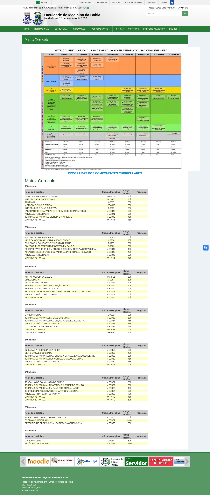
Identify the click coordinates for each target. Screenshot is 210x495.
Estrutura (62, 29)
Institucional (42, 29)
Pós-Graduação (101, 29)
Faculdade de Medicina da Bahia (72, 15)
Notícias (119, 29)
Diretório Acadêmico (154, 29)
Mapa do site (183, 8)
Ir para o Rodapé (81, 8)
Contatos (133, 29)
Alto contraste (169, 8)
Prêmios (173, 29)
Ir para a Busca (49, 8)
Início (26, 29)
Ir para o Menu (65, 8)
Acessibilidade (155, 8)
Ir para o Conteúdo (32, 8)
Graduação (80, 29)
